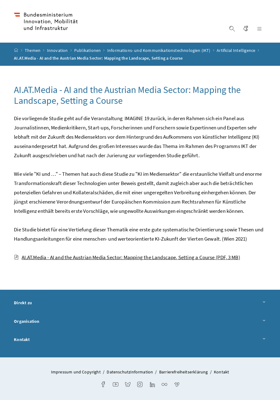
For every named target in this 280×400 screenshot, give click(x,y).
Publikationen (88, 50)
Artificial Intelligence (236, 50)
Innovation (58, 50)
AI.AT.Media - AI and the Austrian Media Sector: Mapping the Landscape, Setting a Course (127, 257)
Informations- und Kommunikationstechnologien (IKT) (159, 50)
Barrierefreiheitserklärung (183, 372)
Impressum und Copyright (76, 372)
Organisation (140, 321)
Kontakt (140, 340)
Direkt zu (140, 303)
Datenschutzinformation (130, 372)
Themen (33, 50)
